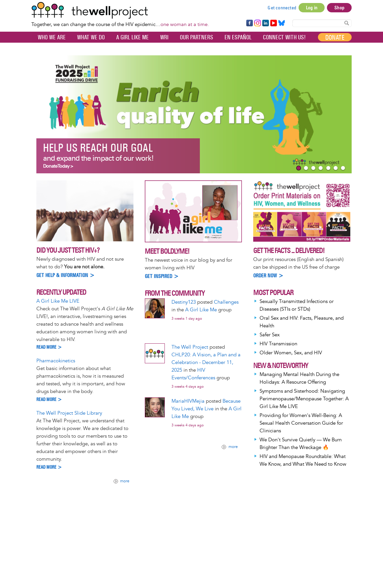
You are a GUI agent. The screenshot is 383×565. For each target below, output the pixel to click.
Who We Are (52, 37)
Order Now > (268, 275)
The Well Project (189, 347)
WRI (164, 37)
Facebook (249, 23)
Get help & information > (65, 275)
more (124, 481)
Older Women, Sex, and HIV (291, 353)
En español (238, 37)
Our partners (196, 37)
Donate (334, 37)
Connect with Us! (284, 37)
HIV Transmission (278, 344)
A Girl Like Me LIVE (57, 301)
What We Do (91, 37)
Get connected (282, 8)
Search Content (346, 23)
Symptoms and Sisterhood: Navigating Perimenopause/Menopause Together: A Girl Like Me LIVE (304, 399)
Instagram (257, 23)
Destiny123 (183, 302)
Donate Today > (58, 166)
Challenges (226, 302)
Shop (339, 8)
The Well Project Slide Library (69, 413)
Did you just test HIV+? (67, 250)
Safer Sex (270, 335)
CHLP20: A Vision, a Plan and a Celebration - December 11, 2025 (206, 362)
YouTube (273, 23)
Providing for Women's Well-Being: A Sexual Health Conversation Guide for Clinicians (301, 423)
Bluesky (281, 23)
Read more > (49, 347)
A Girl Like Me (132, 37)
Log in (311, 8)
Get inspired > (162, 276)
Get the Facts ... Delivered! (289, 250)
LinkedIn (265, 23)
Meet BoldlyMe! (167, 251)
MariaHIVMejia (188, 401)
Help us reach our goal (98, 148)
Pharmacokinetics (55, 361)
